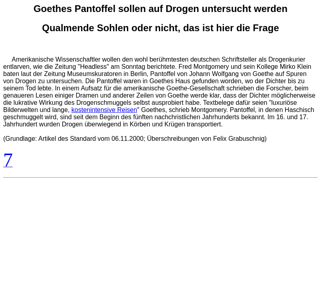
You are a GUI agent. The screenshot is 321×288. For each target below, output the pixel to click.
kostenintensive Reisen (104, 109)
